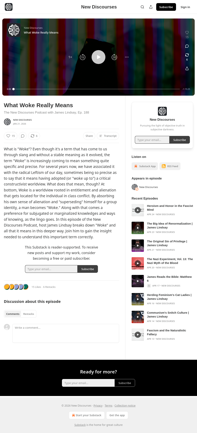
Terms (108, 405)
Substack (80, 425)
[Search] (142, 7)
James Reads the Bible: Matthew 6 (169, 278)
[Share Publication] (151, 7)
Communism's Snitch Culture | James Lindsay (168, 314)
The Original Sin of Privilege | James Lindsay (167, 243)
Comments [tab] (12, 314)
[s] (138, 210)
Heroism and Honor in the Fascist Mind (170, 207)
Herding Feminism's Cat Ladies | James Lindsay (169, 296)
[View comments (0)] (187, 46)
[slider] (96, 89)
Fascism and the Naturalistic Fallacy (166, 332)
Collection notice (124, 405)
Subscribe (166, 7)
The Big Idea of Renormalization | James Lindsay (170, 225)
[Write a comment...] (66, 333)
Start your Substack (86, 415)
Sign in (185, 7)
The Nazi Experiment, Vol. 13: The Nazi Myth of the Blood (170, 261)
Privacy (98, 405)
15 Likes (36, 287)
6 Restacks (49, 287)
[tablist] (20, 314)
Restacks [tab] (28, 314)
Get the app (117, 415)
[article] (162, 210)
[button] (70, 57)
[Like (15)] (10, 136)
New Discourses (22, 119)
